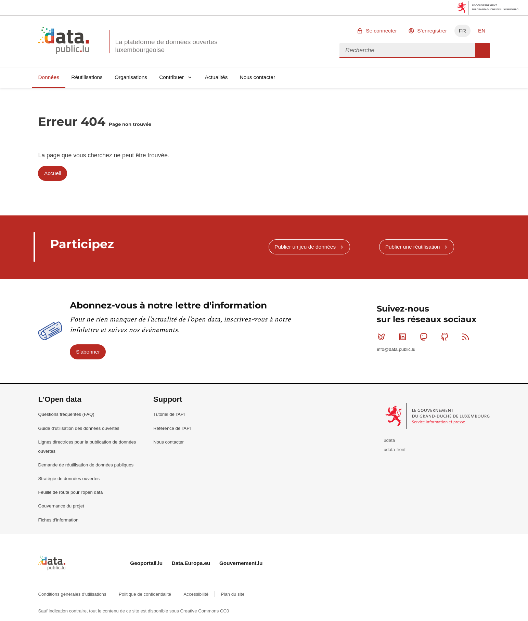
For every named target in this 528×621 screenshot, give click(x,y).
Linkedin (404, 336)
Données (48, 77)
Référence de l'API (172, 428)
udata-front (394, 449)
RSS (467, 336)
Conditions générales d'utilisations (72, 594)
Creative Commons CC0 (204, 610)
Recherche (482, 50)
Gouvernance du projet (61, 505)
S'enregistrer (432, 31)
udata (389, 440)
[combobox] (407, 50)
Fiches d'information (58, 520)
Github (446, 336)
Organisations (131, 77)
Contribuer (171, 77)
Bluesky (383, 336)
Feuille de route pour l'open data (70, 492)
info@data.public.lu (396, 349)
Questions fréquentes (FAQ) (66, 414)
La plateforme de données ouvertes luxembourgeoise (166, 45)
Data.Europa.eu (191, 563)
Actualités (216, 77)
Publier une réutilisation (412, 247)
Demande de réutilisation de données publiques (85, 464)
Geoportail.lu (146, 563)
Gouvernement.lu (241, 563)
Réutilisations (87, 77)
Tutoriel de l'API (169, 414)
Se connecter (381, 31)
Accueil (52, 173)
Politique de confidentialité (145, 594)
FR (462, 31)
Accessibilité (197, 594)
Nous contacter (257, 77)
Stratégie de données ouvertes (69, 478)
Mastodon (425, 336)
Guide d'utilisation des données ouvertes (78, 428)
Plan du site (233, 594)
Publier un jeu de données (305, 247)
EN (481, 31)
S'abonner (88, 352)
